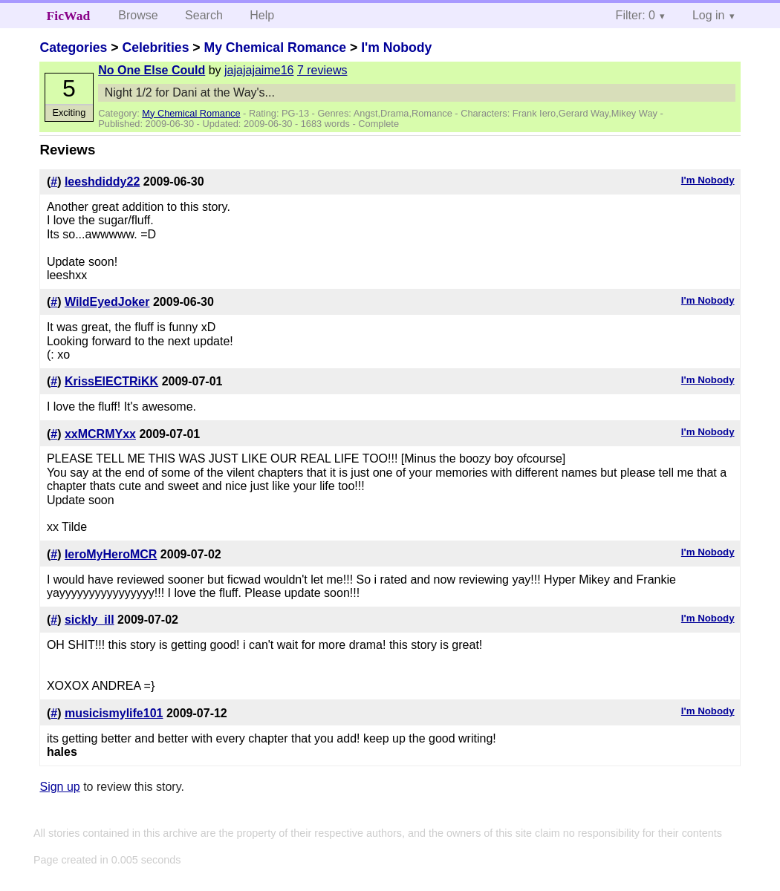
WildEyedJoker (107, 302)
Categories (73, 47)
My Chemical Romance (275, 47)
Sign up (59, 786)
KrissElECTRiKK (111, 381)
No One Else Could (151, 70)
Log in (708, 15)
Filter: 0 (635, 15)
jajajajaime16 (258, 70)
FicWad (69, 15)
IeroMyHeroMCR (111, 554)
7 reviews (322, 70)
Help (262, 15)
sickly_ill (89, 619)
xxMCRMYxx (100, 434)
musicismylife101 (114, 713)
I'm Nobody (396, 47)
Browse (137, 15)
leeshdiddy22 (102, 181)
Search (204, 15)
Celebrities (155, 47)
